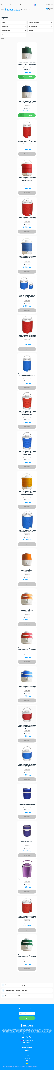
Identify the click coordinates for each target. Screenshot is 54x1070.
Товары (27, 1045)
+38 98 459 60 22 (40, 4)
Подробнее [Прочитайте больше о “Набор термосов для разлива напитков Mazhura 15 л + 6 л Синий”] (27, 310)
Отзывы (27, 1053)
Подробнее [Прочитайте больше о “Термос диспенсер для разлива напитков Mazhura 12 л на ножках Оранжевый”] (27, 506)
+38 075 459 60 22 (49, 4)
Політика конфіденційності (7, 1066)
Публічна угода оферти (31, 1066)
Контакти (27, 1058)
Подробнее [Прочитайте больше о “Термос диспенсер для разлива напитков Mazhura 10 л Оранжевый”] (27, 584)
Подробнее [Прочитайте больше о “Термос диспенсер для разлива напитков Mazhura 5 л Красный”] (27, 661)
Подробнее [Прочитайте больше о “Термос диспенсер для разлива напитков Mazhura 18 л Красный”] (27, 349)
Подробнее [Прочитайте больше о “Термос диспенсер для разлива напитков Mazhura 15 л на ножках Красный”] (27, 426)
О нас (27, 1055)
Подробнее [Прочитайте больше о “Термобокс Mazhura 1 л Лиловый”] (27, 891)
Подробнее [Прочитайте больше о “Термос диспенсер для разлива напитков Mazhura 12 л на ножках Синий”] (27, 271)
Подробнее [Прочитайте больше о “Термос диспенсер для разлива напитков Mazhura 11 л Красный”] (27, 231)
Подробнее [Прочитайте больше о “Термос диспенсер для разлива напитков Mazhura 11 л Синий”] (27, 544)
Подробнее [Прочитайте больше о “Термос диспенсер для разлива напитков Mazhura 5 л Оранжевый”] (27, 624)
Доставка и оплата (27, 1047)
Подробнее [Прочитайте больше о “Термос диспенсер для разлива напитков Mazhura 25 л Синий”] (27, 387)
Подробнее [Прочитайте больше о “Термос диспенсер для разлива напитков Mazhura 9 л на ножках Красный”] (27, 740)
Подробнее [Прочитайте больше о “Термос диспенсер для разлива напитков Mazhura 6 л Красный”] (27, 930)
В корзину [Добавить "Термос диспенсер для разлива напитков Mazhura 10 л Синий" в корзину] (30, 115)
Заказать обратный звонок (27, 1018)
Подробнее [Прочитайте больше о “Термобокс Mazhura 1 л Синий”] (27, 816)
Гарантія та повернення (19, 1066)
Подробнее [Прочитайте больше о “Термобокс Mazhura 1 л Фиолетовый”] (27, 855)
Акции (27, 1050)
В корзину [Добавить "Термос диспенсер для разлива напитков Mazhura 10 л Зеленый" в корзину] (30, 76)
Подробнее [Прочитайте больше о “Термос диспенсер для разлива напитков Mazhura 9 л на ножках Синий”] (27, 779)
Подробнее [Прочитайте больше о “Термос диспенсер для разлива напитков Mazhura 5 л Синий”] (27, 700)
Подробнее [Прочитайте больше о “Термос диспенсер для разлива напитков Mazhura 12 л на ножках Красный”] (27, 192)
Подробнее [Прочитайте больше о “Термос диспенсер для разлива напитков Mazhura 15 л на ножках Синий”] (27, 466)
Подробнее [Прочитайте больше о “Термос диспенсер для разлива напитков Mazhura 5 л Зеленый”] (27, 968)
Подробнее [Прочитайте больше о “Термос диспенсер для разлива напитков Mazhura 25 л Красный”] (27, 153)
